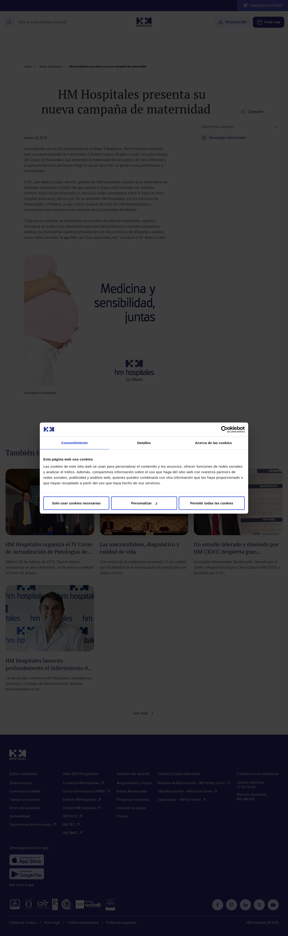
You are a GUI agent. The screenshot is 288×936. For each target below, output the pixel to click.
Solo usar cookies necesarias (76, 503)
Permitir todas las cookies (211, 503)
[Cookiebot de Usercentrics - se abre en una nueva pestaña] (224, 429)
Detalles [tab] (144, 443)
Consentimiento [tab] (74, 443)
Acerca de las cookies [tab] (213, 443)
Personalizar (144, 503)
